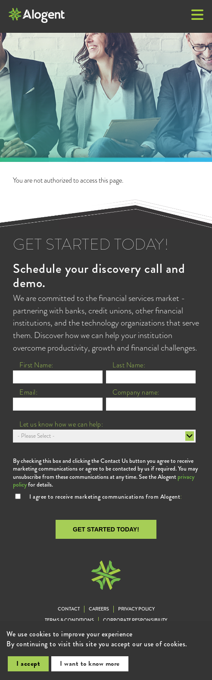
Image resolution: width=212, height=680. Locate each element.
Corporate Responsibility (135, 620)
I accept (28, 663)
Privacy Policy (136, 609)
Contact (69, 609)
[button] (197, 15)
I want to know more (90, 663)
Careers (99, 609)
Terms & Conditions (69, 620)
